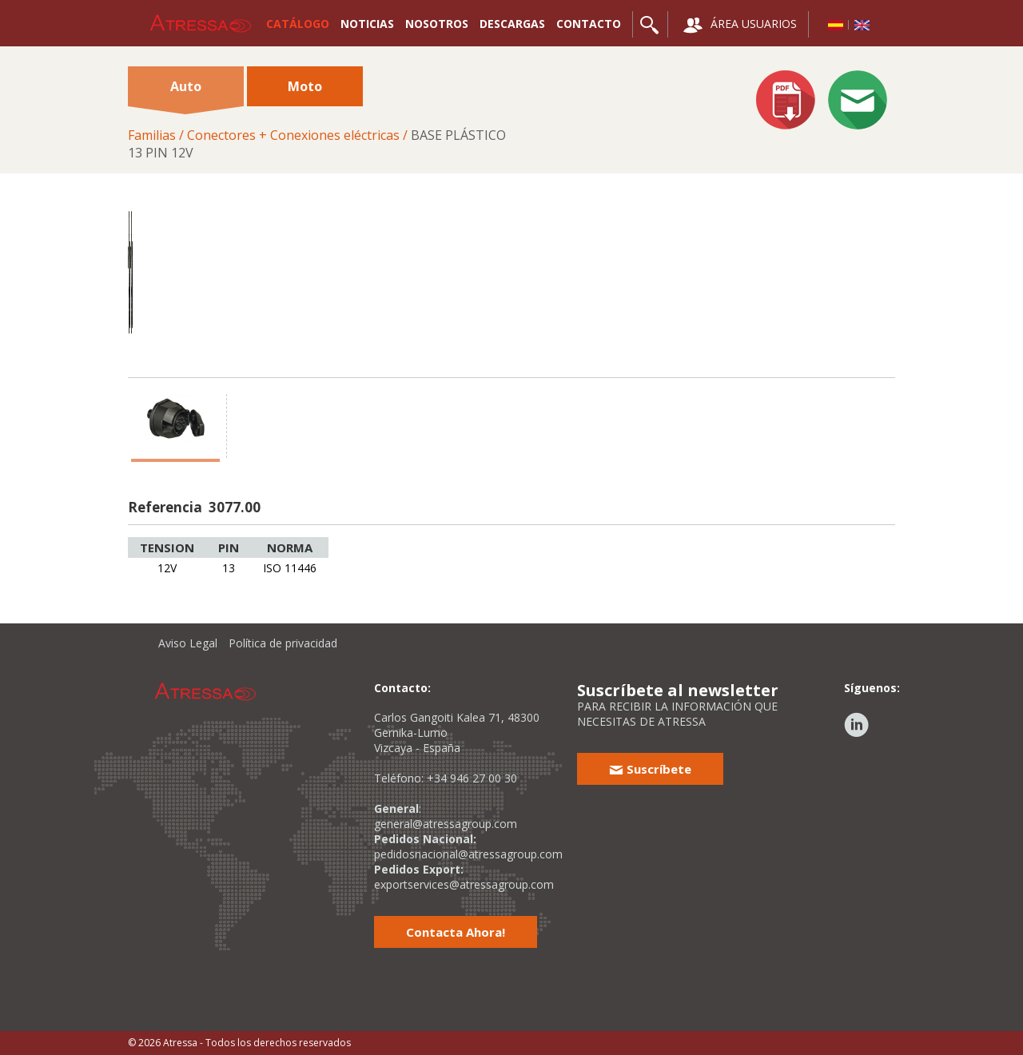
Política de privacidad (283, 643)
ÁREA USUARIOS (740, 25)
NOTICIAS (367, 23)
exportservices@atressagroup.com (464, 884)
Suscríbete (650, 769)
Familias (152, 135)
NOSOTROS (436, 23)
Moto (305, 86)
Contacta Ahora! (455, 932)
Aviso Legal (187, 643)
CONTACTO (588, 23)
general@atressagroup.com (445, 823)
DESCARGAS (512, 23)
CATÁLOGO (297, 23)
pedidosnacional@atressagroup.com (468, 854)
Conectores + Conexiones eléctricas (293, 135)
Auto (185, 92)
